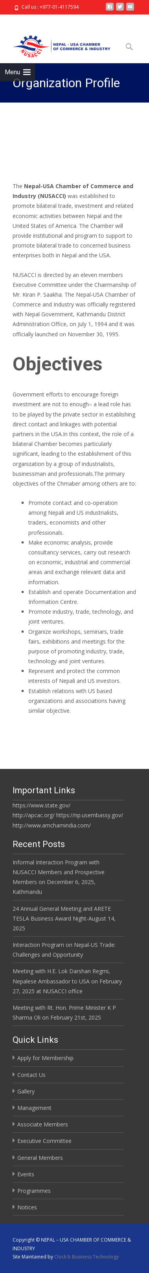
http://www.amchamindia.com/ (52, 825)
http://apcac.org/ (34, 815)
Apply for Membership (45, 1058)
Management (34, 1108)
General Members (40, 1157)
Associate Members (42, 1124)
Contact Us (31, 1075)
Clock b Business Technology (86, 1256)
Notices (27, 1207)
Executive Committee (44, 1141)
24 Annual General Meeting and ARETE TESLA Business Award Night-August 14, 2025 (64, 918)
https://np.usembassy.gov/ (89, 815)
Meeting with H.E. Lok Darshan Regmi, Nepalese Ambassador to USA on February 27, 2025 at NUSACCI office (67, 980)
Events (25, 1174)
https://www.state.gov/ (41, 805)
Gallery (26, 1091)
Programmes (34, 1190)
